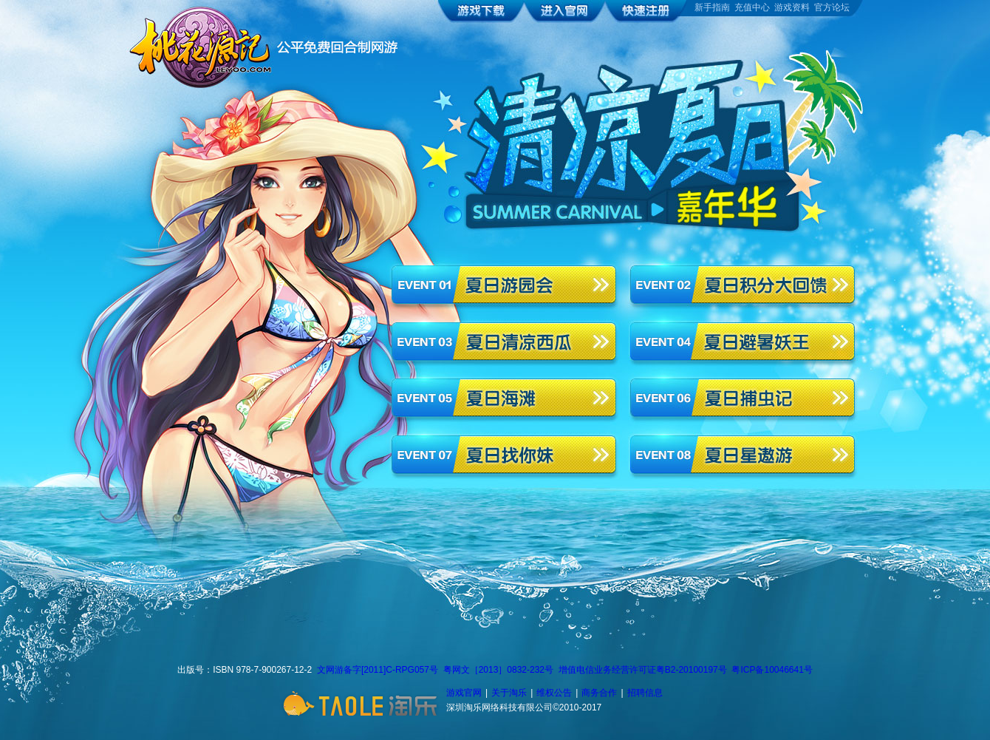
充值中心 (752, 7)
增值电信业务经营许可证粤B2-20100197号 (643, 670)
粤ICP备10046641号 (771, 670)
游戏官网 (464, 693)
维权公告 (554, 693)
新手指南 (712, 7)
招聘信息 (645, 693)
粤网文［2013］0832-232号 (498, 670)
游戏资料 (792, 7)
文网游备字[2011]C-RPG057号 (377, 670)
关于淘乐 (509, 693)
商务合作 (599, 693)
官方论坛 (832, 7)
